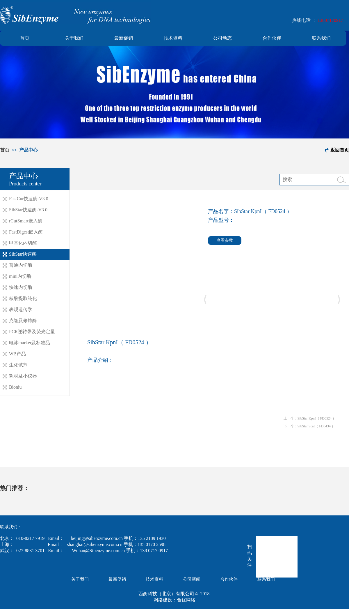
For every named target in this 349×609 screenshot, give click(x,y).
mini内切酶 (20, 276)
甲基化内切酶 (23, 243)
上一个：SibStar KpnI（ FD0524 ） (310, 418)
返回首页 (339, 150)
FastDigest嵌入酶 (26, 231)
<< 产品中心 (24, 150)
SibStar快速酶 (23, 254)
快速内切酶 (20, 287)
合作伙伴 (272, 38)
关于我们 (74, 38)
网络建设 (163, 599)
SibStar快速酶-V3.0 (28, 209)
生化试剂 (18, 364)
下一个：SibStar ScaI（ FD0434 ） (309, 426)
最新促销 (123, 38)
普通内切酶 (20, 265)
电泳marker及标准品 (29, 342)
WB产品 (17, 353)
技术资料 (173, 38)
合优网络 (186, 599)
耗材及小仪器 (23, 375)
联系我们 (321, 38)
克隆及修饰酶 (23, 320)
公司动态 (222, 38)
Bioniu (15, 387)
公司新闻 (191, 579)
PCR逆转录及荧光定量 (32, 331)
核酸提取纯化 (23, 298)
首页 (24, 38)
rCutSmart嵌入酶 (25, 220)
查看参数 (225, 240)
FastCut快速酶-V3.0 (28, 198)
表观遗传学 (20, 309)
